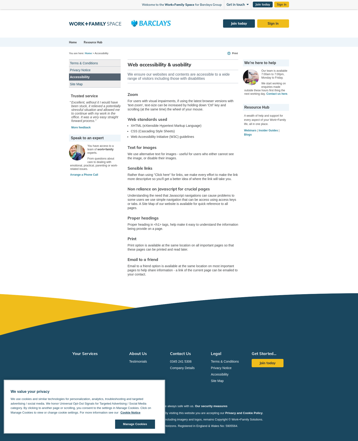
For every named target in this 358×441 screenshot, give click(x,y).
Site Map (76, 84)
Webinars (250, 130)
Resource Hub (93, 42)
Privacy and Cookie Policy (244, 413)
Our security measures (211, 406)
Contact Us (180, 353)
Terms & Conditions (84, 63)
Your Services (85, 353)
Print (235, 53)
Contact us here (276, 93)
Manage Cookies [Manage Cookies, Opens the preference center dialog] (135, 424)
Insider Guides (268, 130)
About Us (138, 353)
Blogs (248, 134)
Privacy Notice (80, 70)
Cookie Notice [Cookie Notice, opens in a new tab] (130, 412)
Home (73, 42)
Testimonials (138, 361)
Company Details (182, 368)
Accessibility (80, 77)
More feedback (81, 127)
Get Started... (264, 353)
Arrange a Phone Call (84, 174)
